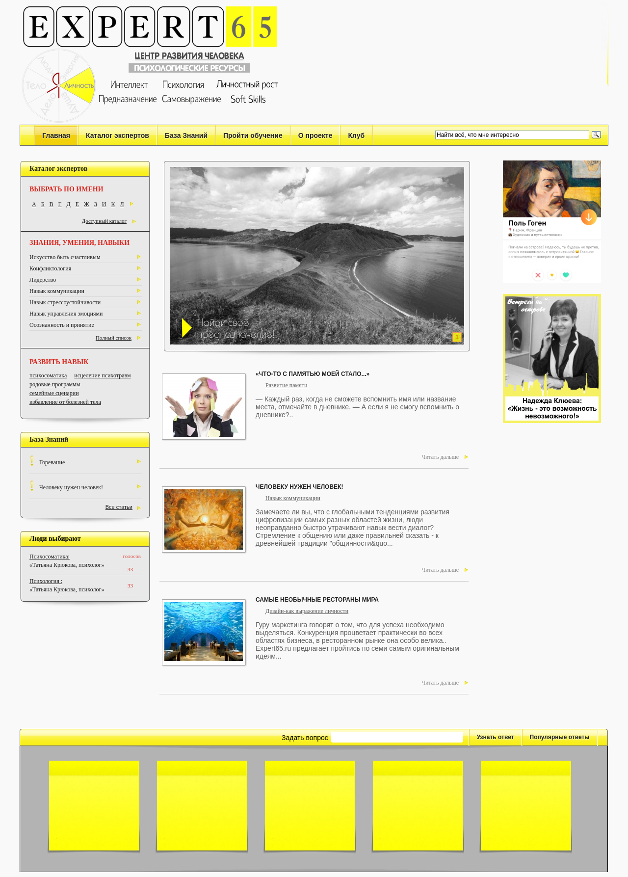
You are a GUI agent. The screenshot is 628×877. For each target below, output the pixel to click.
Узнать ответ (495, 737)
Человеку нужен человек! (71, 487)
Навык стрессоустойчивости (65, 302)
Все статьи (118, 507)
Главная (56, 135)
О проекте (315, 135)
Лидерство (42, 279)
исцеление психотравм (102, 375)
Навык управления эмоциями (66, 313)
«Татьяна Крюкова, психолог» (67, 564)
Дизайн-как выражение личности (306, 611)
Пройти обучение (253, 135)
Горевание (52, 462)
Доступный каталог (104, 221)
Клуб (356, 135)
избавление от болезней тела (65, 402)
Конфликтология (50, 268)
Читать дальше (440, 456)
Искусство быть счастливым (64, 257)
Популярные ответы (560, 737)
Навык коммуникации (56, 291)
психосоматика (48, 375)
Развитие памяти (286, 385)
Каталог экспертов (117, 135)
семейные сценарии (54, 393)
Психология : (45, 581)
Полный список (113, 338)
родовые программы (54, 384)
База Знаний (186, 135)
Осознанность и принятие (61, 324)
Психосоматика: (49, 556)
